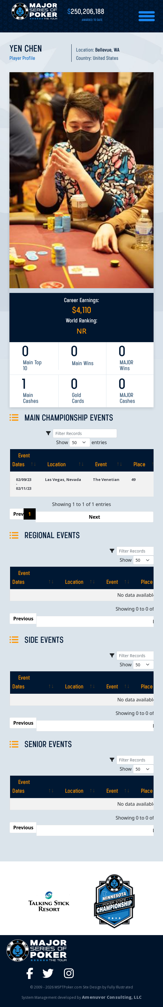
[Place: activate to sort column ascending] (142, 460)
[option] (114, 901)
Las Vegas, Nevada (63, 479)
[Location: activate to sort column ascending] (63, 460)
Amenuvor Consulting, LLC (111, 997)
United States (105, 58)
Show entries (81, 442)
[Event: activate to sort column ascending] (106, 460)
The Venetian (106, 479)
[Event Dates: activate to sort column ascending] (24, 460)
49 (133, 479)
